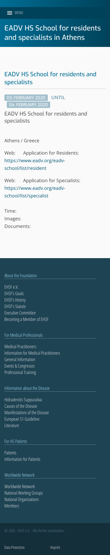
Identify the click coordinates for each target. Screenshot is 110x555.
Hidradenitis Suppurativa (23, 399)
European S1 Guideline (21, 419)
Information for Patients (22, 459)
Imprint (55, 547)
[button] (19, 13)
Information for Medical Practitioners (32, 353)
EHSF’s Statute (15, 306)
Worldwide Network (19, 486)
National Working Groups (23, 493)
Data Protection (14, 547)
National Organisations (21, 499)
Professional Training (20, 372)
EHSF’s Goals (14, 293)
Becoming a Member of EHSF (26, 319)
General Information (19, 359)
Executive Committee (20, 312)
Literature (11, 425)
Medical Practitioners (20, 346)
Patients (10, 452)
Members (11, 505)
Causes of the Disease (20, 406)
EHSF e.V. (11, 287)
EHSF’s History (15, 300)
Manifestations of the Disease (26, 412)
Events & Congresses (19, 366)
